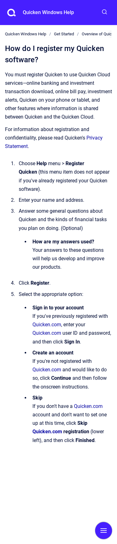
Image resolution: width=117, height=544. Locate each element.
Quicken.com (46, 325)
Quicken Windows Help (48, 12)
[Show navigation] (103, 530)
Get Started (64, 34)
